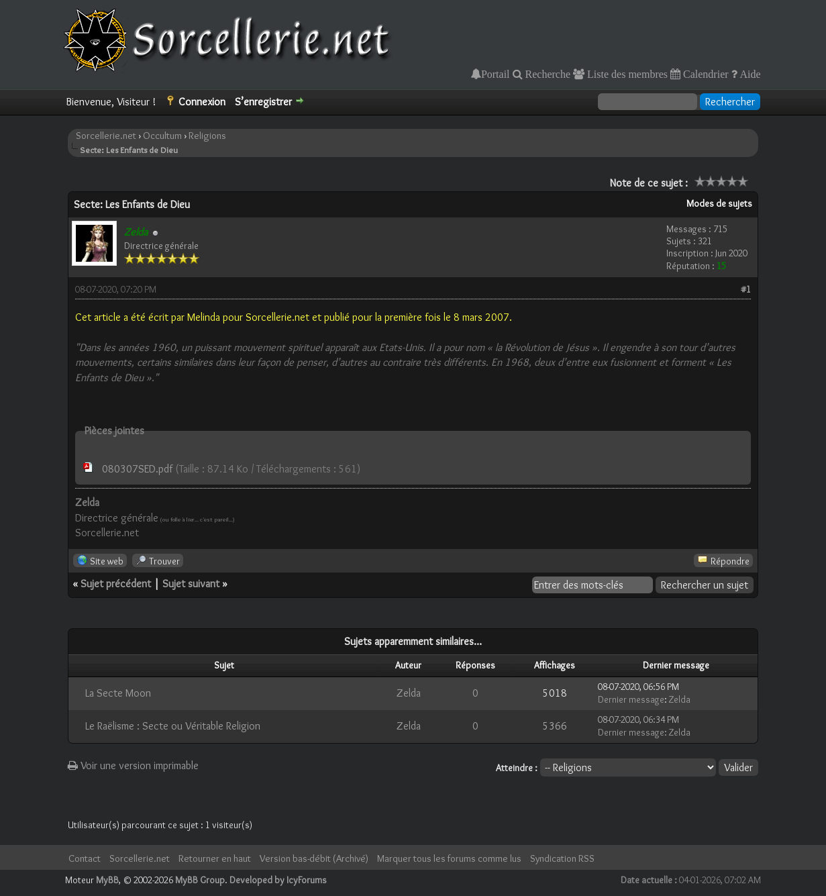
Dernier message (631, 699)
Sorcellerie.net (106, 136)
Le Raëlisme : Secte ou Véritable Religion (172, 725)
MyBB (107, 880)
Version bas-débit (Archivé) (314, 858)
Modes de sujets (719, 203)
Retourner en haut (214, 858)
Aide (749, 73)
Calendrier (704, 73)
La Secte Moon (118, 693)
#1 (746, 289)
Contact (84, 858)
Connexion (201, 101)
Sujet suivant (190, 583)
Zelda (409, 693)
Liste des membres (626, 73)
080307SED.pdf (137, 468)
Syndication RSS (562, 858)
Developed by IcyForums (278, 880)
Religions (207, 136)
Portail (495, 73)
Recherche (547, 73)
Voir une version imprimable (133, 765)
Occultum (162, 136)
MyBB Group (200, 880)
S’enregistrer (263, 101)
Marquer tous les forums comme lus (449, 858)
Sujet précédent (116, 583)
